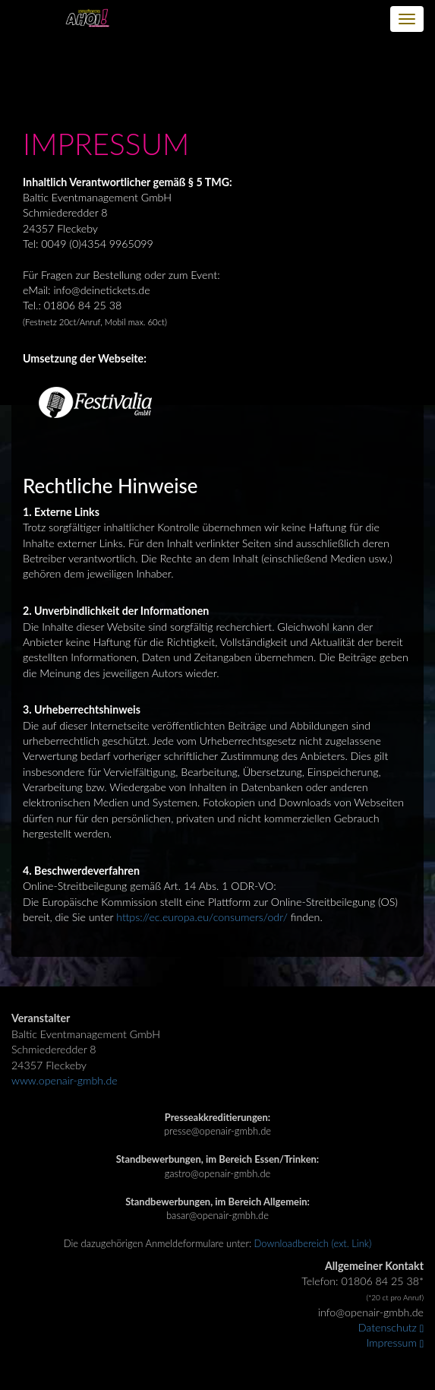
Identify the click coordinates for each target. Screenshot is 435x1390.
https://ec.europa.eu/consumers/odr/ (202, 916)
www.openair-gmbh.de (64, 1080)
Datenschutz (391, 1327)
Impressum (395, 1342)
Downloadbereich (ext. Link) (313, 1243)
